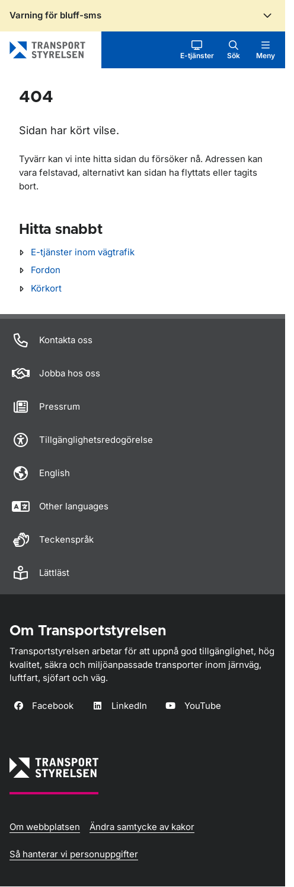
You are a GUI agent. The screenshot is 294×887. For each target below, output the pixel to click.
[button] (197, 49)
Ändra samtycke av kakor (142, 826)
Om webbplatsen (44, 826)
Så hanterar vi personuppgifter (73, 854)
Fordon (45, 269)
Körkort (46, 288)
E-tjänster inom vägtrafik (83, 252)
